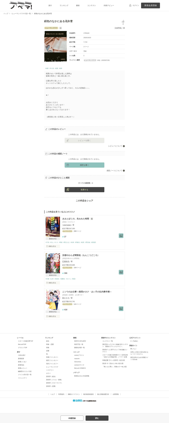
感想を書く (84, 166)
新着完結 (21, 374)
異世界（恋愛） (51, 396)
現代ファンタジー (52, 373)
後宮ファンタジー (52, 370)
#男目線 (92, 252)
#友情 (87, 252)
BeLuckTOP (22, 354)
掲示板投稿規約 (88, 404)
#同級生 (81, 252)
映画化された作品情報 (81, 385)
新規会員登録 (150, 5)
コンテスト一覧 (107, 351)
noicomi (76, 368)
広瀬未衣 (65, 271)
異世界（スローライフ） (54, 392)
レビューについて (115, 147)
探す (50, 5)
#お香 (52, 288)
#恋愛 (60, 69)
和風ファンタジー (52, 367)
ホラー (48, 383)
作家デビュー (109, 5)
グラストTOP (22, 357)
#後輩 (66, 69)
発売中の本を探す (80, 351)
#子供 (47, 252)
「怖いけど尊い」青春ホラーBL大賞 (114, 376)
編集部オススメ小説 (24, 381)
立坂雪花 (118, 28)
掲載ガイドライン (74, 404)
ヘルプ (52, 404)
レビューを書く (84, 141)
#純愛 (47, 69)
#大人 (52, 252)
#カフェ (71, 288)
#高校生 (58, 288)
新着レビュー (22, 378)
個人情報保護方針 (103, 404)
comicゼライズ (79, 374)
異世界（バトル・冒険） (54, 389)
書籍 (78, 5)
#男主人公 (68, 252)
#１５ (57, 252)
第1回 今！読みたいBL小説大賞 (112, 373)
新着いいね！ (22, 371)
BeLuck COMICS (80, 378)
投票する (84, 199)
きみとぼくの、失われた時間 (76, 228)
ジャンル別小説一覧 (24, 384)
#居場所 (98, 252)
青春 (47, 357)
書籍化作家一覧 (79, 357)
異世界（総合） (51, 386)
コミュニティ (22, 387)
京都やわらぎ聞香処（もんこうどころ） (80, 265)
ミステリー (50, 380)
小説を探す (22, 365)
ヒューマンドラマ (52, 376)
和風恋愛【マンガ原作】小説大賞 (113, 370)
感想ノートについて (114, 171)
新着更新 (21, 368)
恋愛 (47, 360)
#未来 (75, 252)
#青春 (62, 252)
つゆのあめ (66, 234)
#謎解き (64, 288)
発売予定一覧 (78, 354)
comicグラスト (79, 365)
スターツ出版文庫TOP (25, 351)
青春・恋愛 (50, 354)
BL (47, 363)
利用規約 (61, 404)
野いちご (133, 358)
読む (97, 418)
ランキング (64, 5)
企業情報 (116, 404)
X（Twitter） (134, 351)
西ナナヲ (65, 307)
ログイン (136, 5)
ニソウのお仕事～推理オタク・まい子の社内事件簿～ (87, 301)
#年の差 (54, 69)
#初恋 (77, 288)
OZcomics (77, 371)
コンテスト (91, 5)
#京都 (47, 288)
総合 (47, 351)
